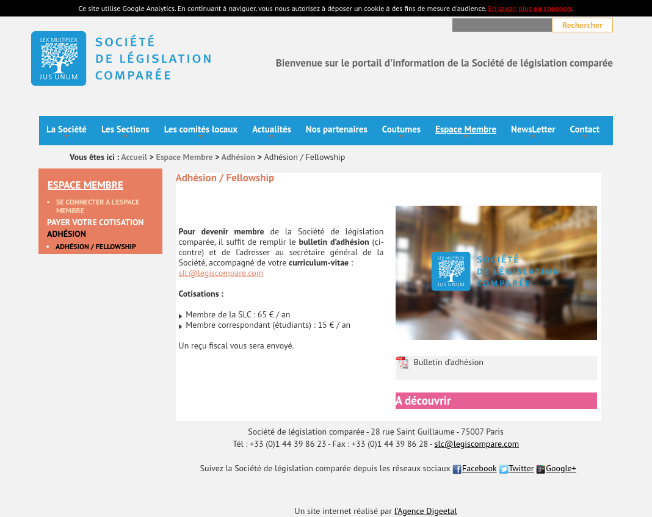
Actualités (271, 132)
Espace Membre (465, 132)
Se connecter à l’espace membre (97, 206)
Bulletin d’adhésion (449, 361)
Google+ (556, 468)
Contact (584, 132)
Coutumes (401, 132)
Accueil (134, 156)
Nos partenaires (337, 129)
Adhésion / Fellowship (96, 246)
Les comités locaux (201, 132)
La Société (66, 132)
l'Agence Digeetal (425, 510)
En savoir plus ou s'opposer (529, 8)
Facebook (474, 468)
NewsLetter (533, 132)
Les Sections (125, 132)
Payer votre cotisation (95, 223)
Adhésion (239, 156)
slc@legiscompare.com (221, 272)
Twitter (516, 468)
